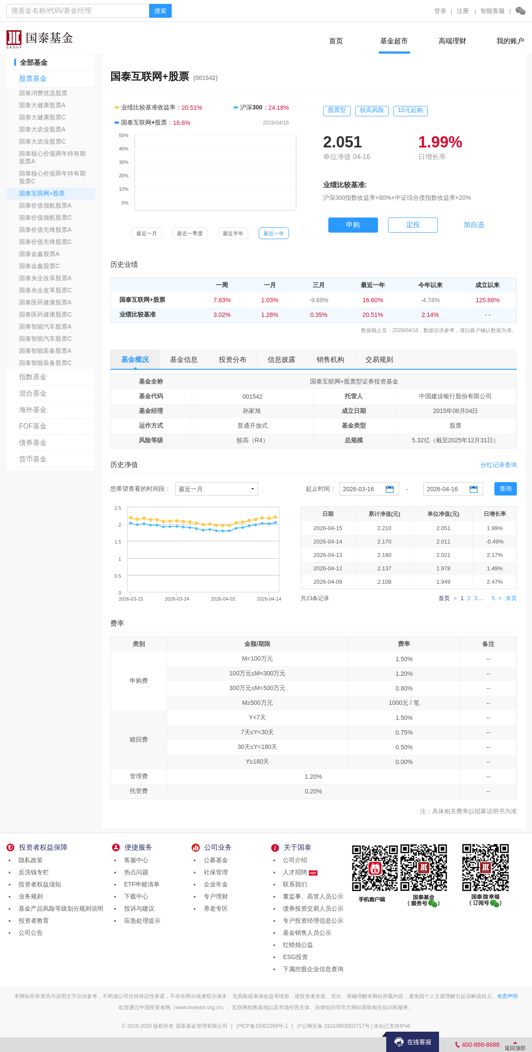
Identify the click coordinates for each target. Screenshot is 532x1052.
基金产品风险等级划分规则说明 (59, 908)
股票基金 (33, 78)
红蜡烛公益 (297, 944)
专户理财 (214, 896)
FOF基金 (33, 426)
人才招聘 (299, 872)
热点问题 (134, 872)
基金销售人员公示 (306, 932)
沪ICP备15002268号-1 (262, 1026)
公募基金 (214, 860)
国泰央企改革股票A (45, 278)
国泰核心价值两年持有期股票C (52, 177)
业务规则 (29, 896)
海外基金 (33, 409)
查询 (506, 488)
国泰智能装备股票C (45, 362)
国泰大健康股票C (42, 117)
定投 (413, 224)
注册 (463, 10)
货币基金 (33, 459)
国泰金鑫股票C (39, 265)
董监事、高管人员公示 (312, 896)
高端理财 (452, 41)
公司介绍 (294, 860)
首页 (336, 41)
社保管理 (214, 872)
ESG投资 (294, 956)
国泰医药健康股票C (45, 314)
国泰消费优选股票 (43, 93)
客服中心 (134, 860)
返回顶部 (515, 1048)
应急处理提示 (140, 920)
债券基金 (33, 442)
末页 (511, 598)
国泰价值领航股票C (45, 217)
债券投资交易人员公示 (312, 908)
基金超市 (394, 41)
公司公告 (29, 932)
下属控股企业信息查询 (312, 969)
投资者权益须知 (38, 884)
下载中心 (134, 896)
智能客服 (493, 10)
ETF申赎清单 (140, 884)
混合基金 (33, 393)
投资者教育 (32, 920)
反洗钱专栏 (32, 872)
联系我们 (294, 884)
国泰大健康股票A (42, 105)
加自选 (474, 224)
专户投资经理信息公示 (312, 920)
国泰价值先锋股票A (45, 229)
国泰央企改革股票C (45, 290)
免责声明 (507, 996)
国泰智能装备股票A (45, 350)
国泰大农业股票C (42, 141)
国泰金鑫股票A (39, 253)
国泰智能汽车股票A (45, 326)
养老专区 (214, 908)
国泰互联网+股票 (42, 193)
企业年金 (214, 884)
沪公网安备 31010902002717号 (333, 1026)
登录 (440, 10)
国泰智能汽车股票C (45, 338)
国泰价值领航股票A (45, 205)
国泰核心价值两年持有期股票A (52, 157)
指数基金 (33, 377)
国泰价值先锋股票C (45, 241)
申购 (353, 224)
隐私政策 (29, 860)
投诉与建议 (137, 908)
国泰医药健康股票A (45, 302)
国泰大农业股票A (42, 129)
